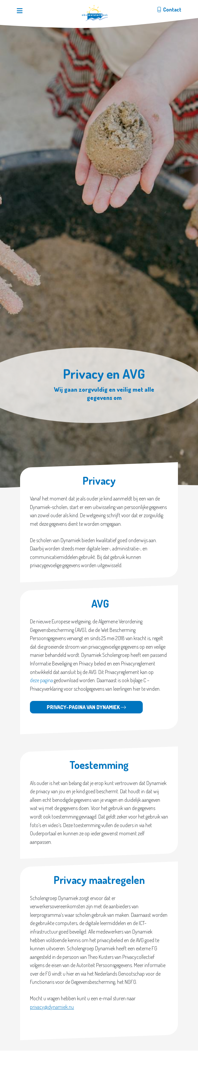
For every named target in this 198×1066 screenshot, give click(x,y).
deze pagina (41, 680)
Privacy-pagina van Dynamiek (86, 707)
